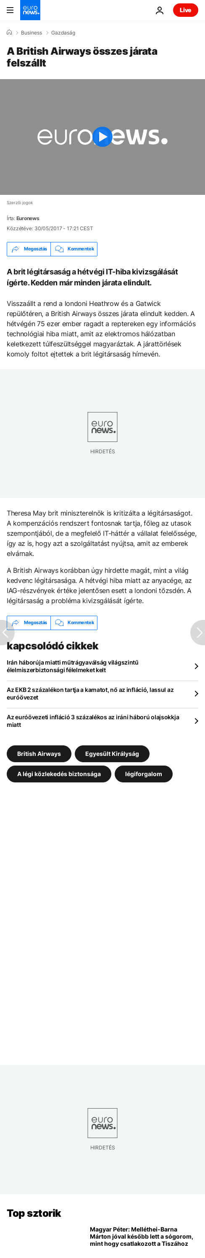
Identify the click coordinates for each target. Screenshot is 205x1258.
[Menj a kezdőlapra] (30, 10)
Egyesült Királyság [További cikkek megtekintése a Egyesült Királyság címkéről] (112, 753)
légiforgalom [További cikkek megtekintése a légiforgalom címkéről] (143, 773)
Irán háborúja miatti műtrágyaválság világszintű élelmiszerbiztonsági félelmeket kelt (73, 666)
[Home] (9, 32)
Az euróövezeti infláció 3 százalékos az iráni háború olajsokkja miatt (93, 720)
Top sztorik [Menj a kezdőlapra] (34, 1213)
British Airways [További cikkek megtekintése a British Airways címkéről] (39, 753)
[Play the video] (102, 137)
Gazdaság (63, 32)
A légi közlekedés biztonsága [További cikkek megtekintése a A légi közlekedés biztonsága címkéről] (59, 773)
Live (186, 9)
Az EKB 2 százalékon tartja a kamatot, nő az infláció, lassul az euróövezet (90, 693)
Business (31, 32)
